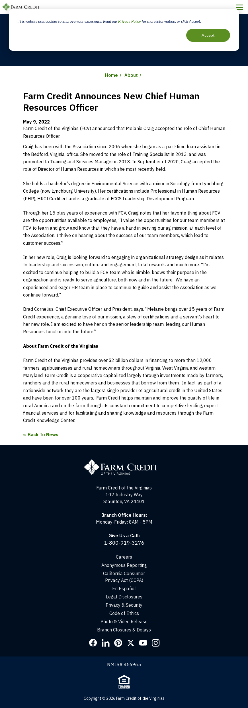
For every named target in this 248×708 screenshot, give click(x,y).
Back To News (43, 434)
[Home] (124, 462)
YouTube (143, 643)
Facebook (93, 643)
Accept (208, 35)
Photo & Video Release (124, 621)
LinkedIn (106, 643)
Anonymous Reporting (124, 565)
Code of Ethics (124, 613)
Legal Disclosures (124, 597)
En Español (124, 588)
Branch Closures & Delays (124, 630)
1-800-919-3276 (124, 543)
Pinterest (118, 643)
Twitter (131, 643)
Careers (124, 557)
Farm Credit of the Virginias (22, 7)
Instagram (156, 643)
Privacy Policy (129, 21)
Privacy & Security (124, 605)
